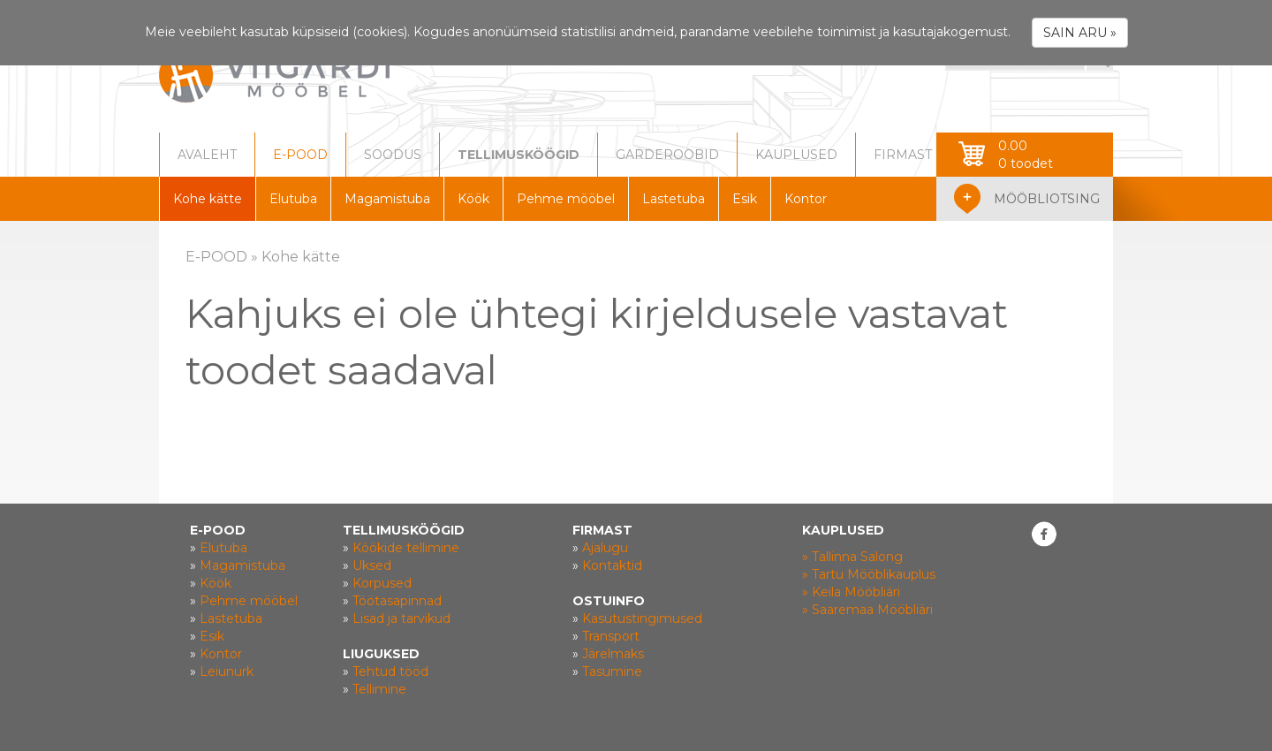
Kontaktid (612, 565)
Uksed (371, 565)
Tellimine (379, 689)
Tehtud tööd (390, 671)
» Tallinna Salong (852, 557)
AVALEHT (207, 155)
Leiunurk (227, 671)
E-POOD (300, 155)
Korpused (382, 583)
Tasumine (612, 671)
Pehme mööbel (566, 199)
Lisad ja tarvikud (401, 618)
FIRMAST (903, 155)
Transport (611, 636)
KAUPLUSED (796, 155)
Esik (744, 199)
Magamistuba (387, 199)
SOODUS (392, 155)
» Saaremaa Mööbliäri (867, 610)
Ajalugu (605, 548)
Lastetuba (673, 199)
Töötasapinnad (397, 601)
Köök (473, 199)
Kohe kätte (207, 199)
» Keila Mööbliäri (851, 592)
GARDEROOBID (667, 155)
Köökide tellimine (405, 548)
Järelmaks (613, 654)
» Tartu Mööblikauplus (868, 574)
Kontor (805, 199)
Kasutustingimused (642, 618)
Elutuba (293, 199)
